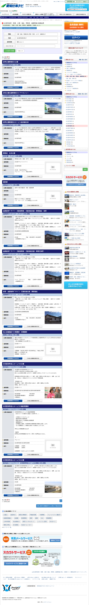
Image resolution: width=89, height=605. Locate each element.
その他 (68, 90)
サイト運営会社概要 (7, 577)
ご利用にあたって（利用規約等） (65, 577)
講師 (36, 518)
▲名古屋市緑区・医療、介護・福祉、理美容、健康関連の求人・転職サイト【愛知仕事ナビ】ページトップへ (59, 572)
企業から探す (45, 579)
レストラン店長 (42, 521)
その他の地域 (69, 146)
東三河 (39, 6)
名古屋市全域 (69, 102)
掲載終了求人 (53, 579)
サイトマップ (78, 577)
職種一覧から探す (83, 59)
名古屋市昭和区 (69, 132)
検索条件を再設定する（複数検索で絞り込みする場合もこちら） (19, 28)
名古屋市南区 (69, 121)
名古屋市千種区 (69, 128)
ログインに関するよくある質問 (72, 43)
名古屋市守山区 (69, 139)
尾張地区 (68, 142)
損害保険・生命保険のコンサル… (78, 216)
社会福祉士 (16, 521)
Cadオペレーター (26, 525)
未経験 (16, 518)
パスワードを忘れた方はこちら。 (73, 42)
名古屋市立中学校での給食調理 (77, 268)
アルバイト (69, 156)
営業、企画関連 (70, 68)
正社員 (68, 154)
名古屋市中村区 (69, 107)
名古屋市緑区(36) (22, 38)
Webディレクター (74, 199)
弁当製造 (15, 525)
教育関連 (68, 84)
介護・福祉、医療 (70, 78)
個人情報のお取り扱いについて (49, 577)
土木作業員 (7, 521)
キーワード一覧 (7, 527)
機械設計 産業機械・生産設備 (77, 272)
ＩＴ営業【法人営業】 (75, 238)
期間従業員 (69, 162)
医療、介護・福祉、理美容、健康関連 (75, 76)
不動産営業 (33, 515)
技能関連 (68, 66)
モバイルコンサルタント (76, 220)
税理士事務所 (23, 515)
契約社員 (68, 160)
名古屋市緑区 (69, 125)
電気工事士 (7, 525)
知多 (33, 6)
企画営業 (72, 211)
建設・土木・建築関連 (71, 82)
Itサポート (53, 521)
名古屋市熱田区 (69, 116)
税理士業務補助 (73, 256)
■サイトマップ (61, 1)
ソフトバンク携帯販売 (75, 263)
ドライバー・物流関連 (71, 88)
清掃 (31, 518)
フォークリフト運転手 (54, 515)
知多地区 (68, 144)
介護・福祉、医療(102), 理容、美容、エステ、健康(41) (31, 34)
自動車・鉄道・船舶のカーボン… (78, 277)
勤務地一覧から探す (82, 93)
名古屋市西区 (69, 111)
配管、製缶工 (73, 204)
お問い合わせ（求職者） (19, 577)
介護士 (5, 515)
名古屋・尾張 (29, 6)
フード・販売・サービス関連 (73, 74)
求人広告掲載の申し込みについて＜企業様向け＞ (19, 579)
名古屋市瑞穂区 (69, 118)
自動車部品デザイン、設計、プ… (78, 229)
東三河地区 (69, 100)
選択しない (20, 42)
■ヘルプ (56, 1)
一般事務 (41, 515)
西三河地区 (69, 98)
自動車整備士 (7, 518)
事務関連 (68, 70)
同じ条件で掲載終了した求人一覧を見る (49, 506)
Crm (42, 518)
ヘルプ (4, 579)
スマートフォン (47, 602)
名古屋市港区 (69, 123)
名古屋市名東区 (69, 135)
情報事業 (49, 518)
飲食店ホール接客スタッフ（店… (78, 252)
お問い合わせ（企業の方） (33, 577)
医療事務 (24, 518)
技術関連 (68, 64)
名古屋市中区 (69, 104)
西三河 (36, 6)
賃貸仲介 (13, 515)
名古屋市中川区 (69, 109)
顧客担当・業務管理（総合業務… (78, 195)
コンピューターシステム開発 (77, 233)
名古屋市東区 (69, 130)
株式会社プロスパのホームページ (45, 586)
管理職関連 (69, 86)
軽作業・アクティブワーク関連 (73, 80)
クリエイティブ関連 (71, 72)
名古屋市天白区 (69, 137)
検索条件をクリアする (71, 62)
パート (68, 158)
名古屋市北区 (69, 114)
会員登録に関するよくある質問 (72, 31)
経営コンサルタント (28, 521)
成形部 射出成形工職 (75, 247)
